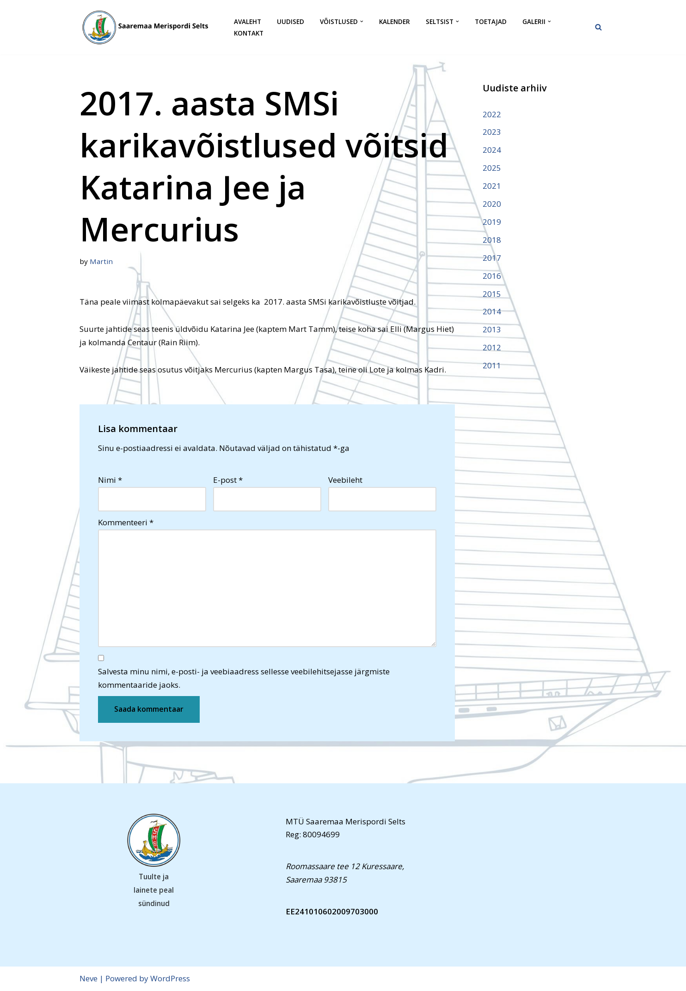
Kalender (394, 21)
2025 (492, 167)
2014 (492, 311)
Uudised (290, 21)
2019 (492, 221)
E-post (228, 479)
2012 (492, 347)
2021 (492, 185)
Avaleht (247, 21)
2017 (492, 257)
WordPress (170, 978)
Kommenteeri (125, 522)
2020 (492, 203)
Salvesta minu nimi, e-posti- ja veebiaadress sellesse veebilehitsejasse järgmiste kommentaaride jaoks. (244, 678)
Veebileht (345, 479)
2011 (492, 365)
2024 (492, 149)
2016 (492, 275)
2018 (492, 239)
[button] (361, 21)
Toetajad (491, 21)
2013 (492, 329)
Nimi (110, 479)
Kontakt (248, 33)
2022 (492, 114)
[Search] (598, 27)
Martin (101, 261)
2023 (492, 131)
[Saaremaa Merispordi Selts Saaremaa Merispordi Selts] (149, 27)
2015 (492, 293)
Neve (89, 978)
